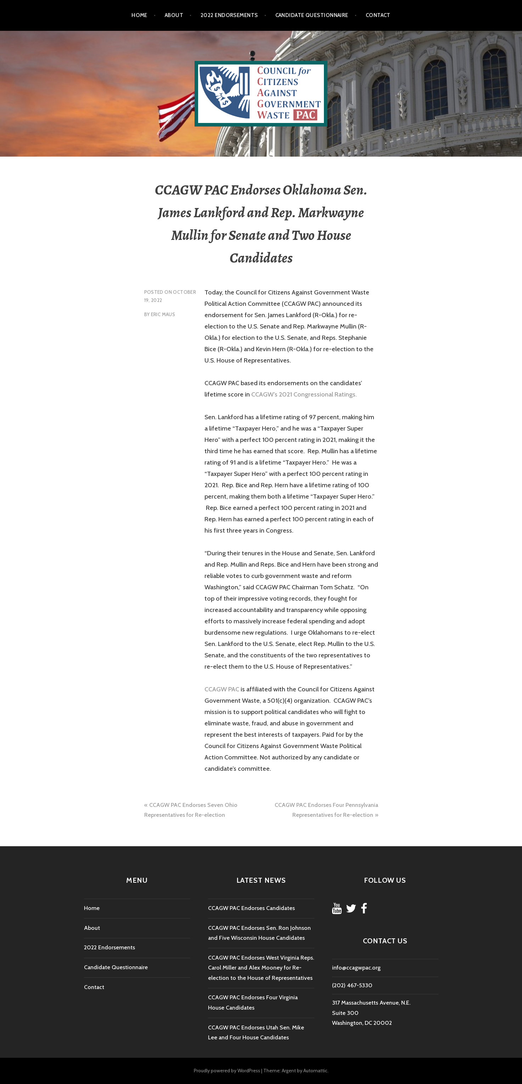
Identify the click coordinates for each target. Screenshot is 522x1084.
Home (139, 15)
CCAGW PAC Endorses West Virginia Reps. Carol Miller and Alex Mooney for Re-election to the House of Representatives (261, 967)
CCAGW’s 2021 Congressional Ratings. (304, 394)
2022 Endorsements (229, 15)
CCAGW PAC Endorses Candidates (251, 908)
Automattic (315, 1070)
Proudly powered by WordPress (227, 1070)
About (174, 15)
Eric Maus (163, 314)
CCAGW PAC (221, 689)
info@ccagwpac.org (356, 967)
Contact (378, 15)
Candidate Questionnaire (311, 15)
